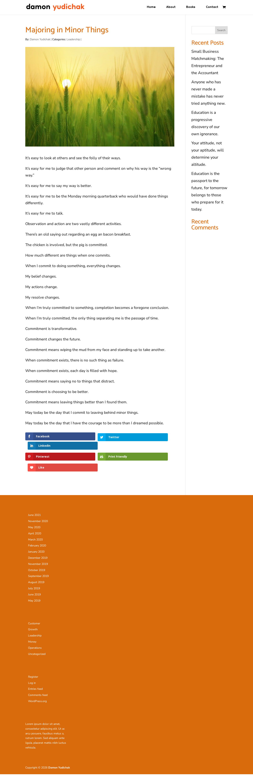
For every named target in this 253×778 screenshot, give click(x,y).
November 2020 (38, 525)
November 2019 (38, 568)
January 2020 (36, 555)
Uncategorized (36, 658)
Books (190, 8)
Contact (212, 8)
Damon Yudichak (40, 39)
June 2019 (34, 598)
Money (32, 645)
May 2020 (34, 531)
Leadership (73, 39)
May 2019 (34, 604)
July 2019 (34, 592)
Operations (35, 651)
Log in (32, 687)
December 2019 (37, 561)
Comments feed (38, 699)
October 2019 (36, 574)
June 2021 (34, 519)
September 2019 (38, 580)
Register (33, 680)
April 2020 (34, 537)
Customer (34, 627)
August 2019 (36, 586)
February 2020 (37, 549)
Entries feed (35, 693)
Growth (33, 633)
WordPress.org (37, 705)
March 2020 (35, 543)
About (171, 8)
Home (151, 8)
